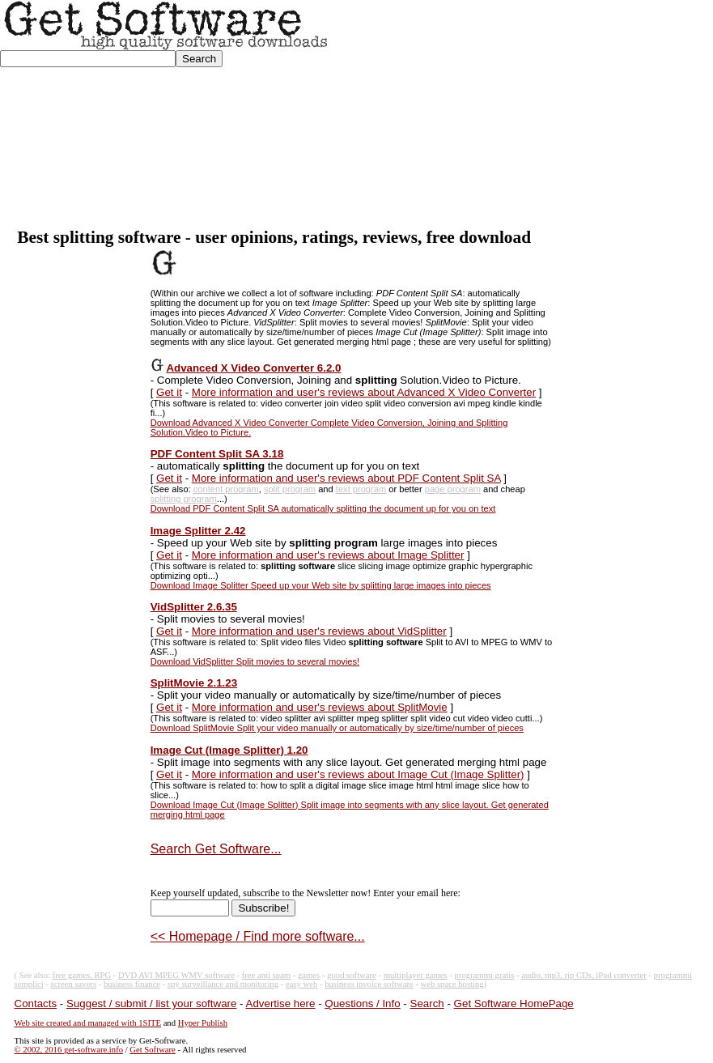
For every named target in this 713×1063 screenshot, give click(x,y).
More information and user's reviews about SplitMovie (320, 707)
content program (226, 489)
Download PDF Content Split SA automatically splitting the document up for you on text (323, 508)
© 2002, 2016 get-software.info (69, 1049)
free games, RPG (82, 975)
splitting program (184, 499)
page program (453, 489)
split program (290, 489)
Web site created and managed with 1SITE (88, 1022)
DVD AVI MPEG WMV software (176, 975)
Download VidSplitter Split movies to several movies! (255, 661)
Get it (169, 392)
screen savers (74, 984)
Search (427, 1003)
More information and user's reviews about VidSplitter (319, 631)
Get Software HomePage (514, 1003)
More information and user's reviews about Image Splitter (328, 555)
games (309, 975)
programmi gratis (485, 975)
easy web (301, 984)
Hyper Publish (202, 1022)
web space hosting (452, 984)
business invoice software (369, 984)
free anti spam (266, 975)
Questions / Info (362, 1003)
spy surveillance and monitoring (223, 984)
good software (351, 975)
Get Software (152, 1049)
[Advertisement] (521, 114)
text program (361, 489)
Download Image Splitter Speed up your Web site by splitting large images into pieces (321, 585)
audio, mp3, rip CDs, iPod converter (584, 975)
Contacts (36, 1003)
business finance (132, 984)
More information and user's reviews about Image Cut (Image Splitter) (358, 774)
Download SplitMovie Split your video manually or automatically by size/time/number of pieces (337, 728)
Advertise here (281, 1003)
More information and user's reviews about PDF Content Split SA (346, 478)
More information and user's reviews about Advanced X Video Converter (364, 392)
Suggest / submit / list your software (151, 1003)
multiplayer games (416, 975)
